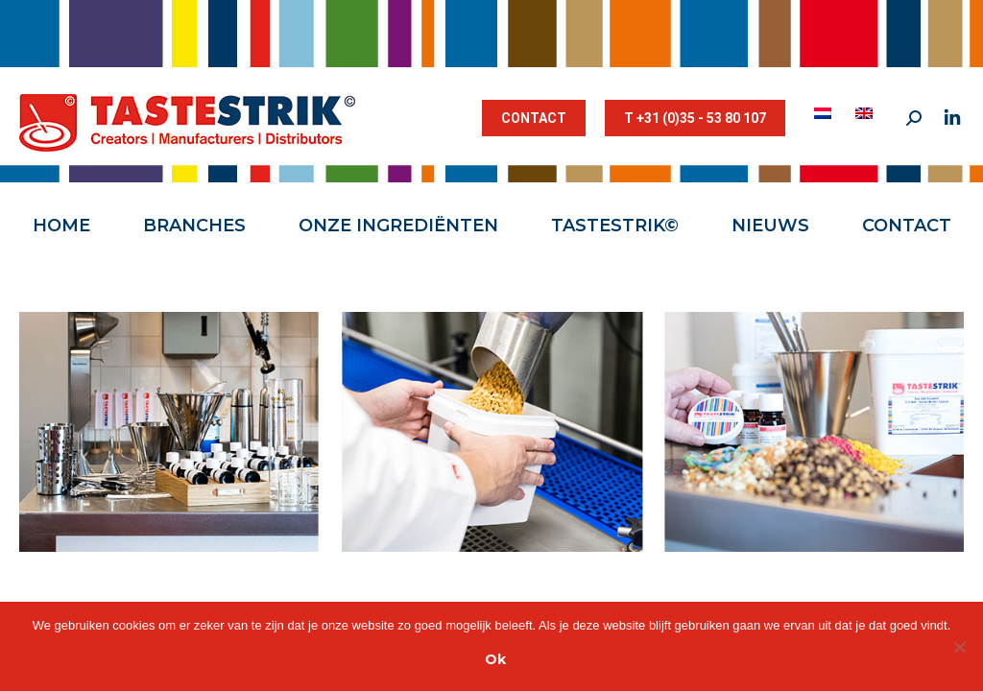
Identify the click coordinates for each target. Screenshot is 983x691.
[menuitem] (825, 113)
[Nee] (959, 646)
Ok (495, 659)
